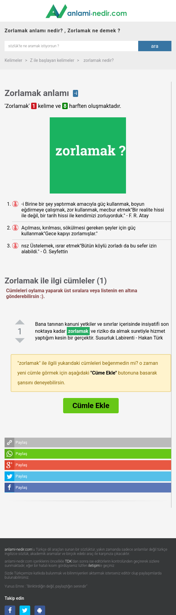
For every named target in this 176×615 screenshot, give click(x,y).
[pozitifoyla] (20, 321)
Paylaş (21, 442)
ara (154, 46)
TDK (68, 561)
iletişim (94, 565)
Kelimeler (13, 60)
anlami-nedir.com (18, 549)
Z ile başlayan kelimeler (52, 60)
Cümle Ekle (91, 405)
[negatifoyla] (20, 340)
